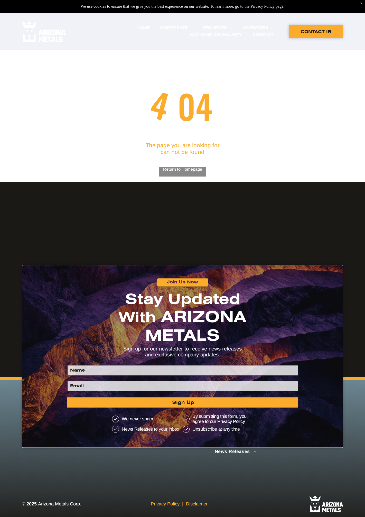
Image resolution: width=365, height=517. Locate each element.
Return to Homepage (182, 169)
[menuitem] (143, 15)
